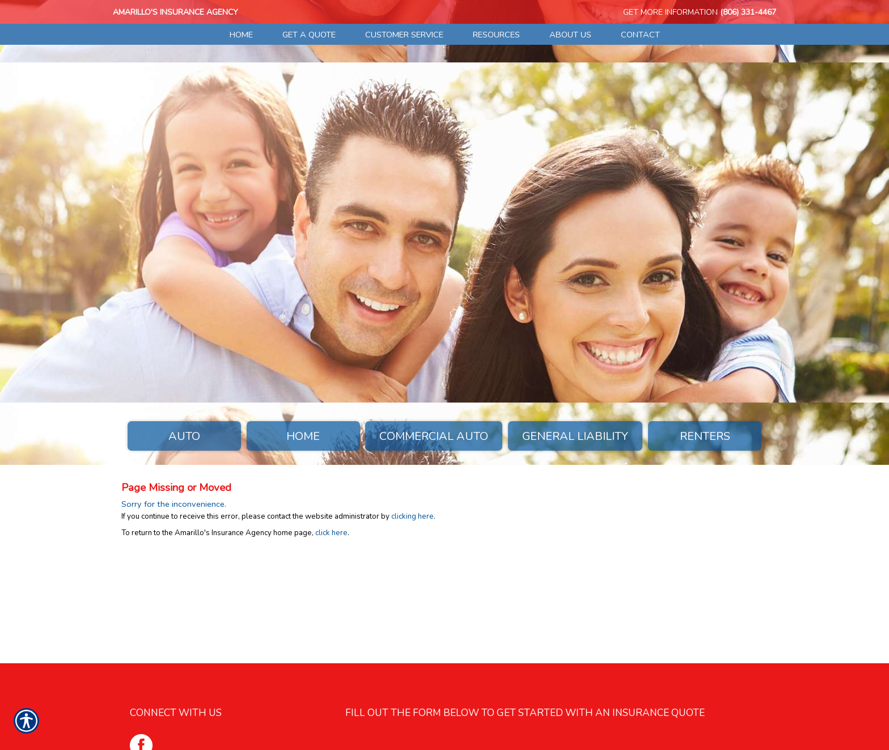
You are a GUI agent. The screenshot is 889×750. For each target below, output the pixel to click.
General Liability (575, 436)
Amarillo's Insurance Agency (175, 12)
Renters (705, 436)
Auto (184, 436)
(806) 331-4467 (748, 12)
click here (331, 533)
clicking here (412, 516)
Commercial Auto (433, 436)
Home (303, 436)
